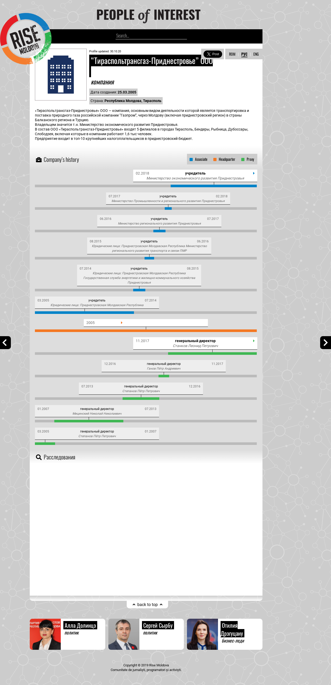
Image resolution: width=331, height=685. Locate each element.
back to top (147, 604)
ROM (232, 54)
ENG (256, 54)
